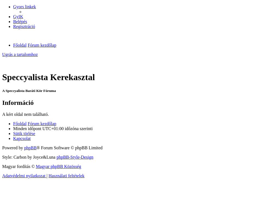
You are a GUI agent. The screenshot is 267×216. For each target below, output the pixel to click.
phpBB (30, 147)
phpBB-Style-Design (74, 157)
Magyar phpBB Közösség (58, 166)
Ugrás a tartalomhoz (20, 54)
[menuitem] (18, 16)
